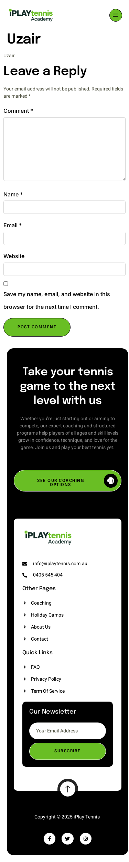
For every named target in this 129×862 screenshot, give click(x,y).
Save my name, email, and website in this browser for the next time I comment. (56, 300)
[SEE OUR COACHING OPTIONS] (67, 480)
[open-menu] (115, 15)
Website (13, 256)
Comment (18, 110)
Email (12, 225)
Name (13, 194)
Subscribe (67, 751)
